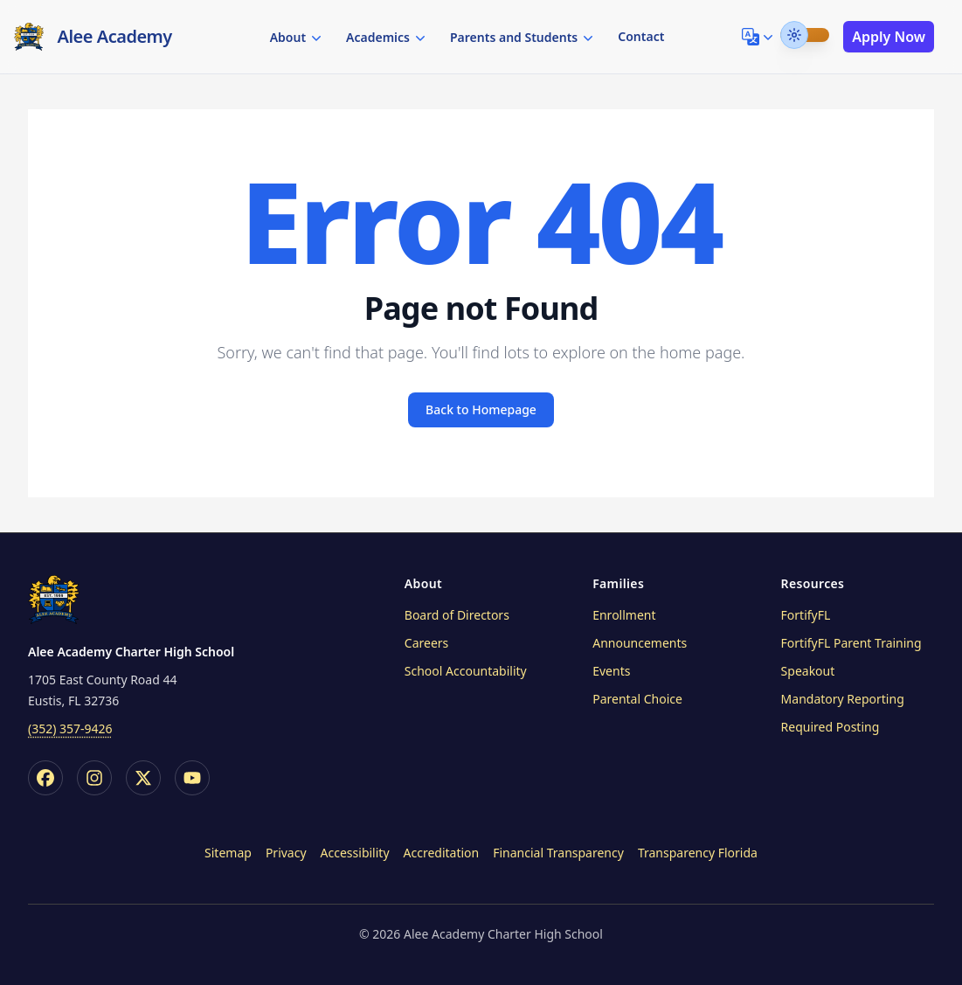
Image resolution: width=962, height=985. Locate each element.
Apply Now (888, 36)
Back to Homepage (481, 409)
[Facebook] (45, 777)
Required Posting (830, 726)
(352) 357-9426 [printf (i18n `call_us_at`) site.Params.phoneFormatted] (70, 728)
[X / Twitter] (143, 777)
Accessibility (355, 852)
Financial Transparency (558, 852)
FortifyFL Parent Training (851, 643)
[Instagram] (94, 777)
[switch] (804, 35)
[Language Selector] (759, 36)
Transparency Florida (698, 852)
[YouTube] (192, 777)
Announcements (639, 643)
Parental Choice (637, 698)
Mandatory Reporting (842, 698)
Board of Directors (457, 615)
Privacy (286, 852)
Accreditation (442, 852)
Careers (426, 643)
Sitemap (228, 852)
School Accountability (466, 670)
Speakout (808, 670)
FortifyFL (806, 615)
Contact (641, 36)
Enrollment (623, 615)
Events (611, 670)
